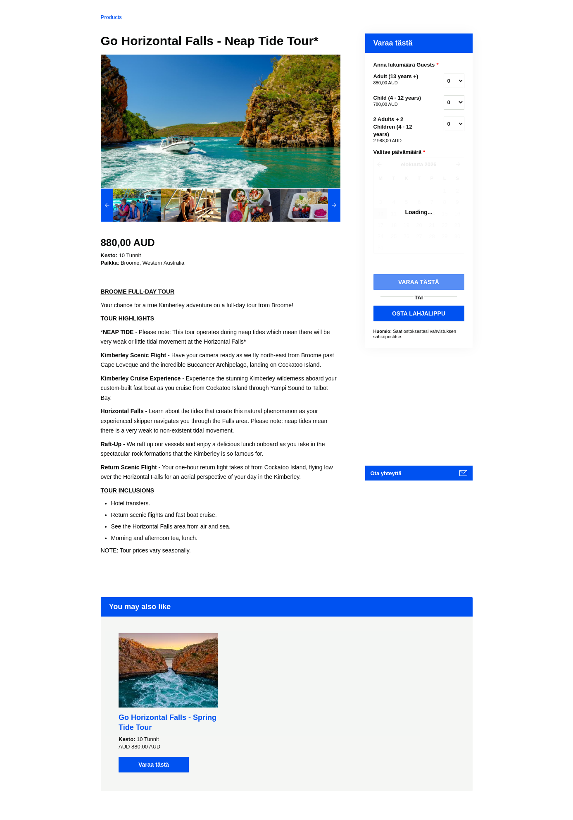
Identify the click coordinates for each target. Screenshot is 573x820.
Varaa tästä (153, 764)
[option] (131, 205)
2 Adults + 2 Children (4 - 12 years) (398, 130)
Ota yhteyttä (386, 473)
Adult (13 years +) (398, 79)
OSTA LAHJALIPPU (418, 313)
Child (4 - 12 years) (398, 101)
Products (111, 17)
